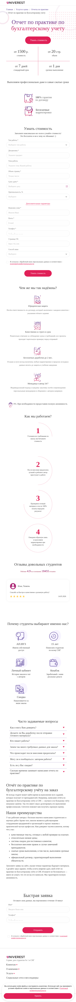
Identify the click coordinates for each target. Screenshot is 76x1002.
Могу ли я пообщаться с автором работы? (31, 759)
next (42, 612)
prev (33, 612)
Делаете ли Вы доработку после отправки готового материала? (31, 734)
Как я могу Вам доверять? (23, 727)
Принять (38, 996)
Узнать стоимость (38, 40)
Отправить (38, 930)
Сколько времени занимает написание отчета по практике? (34, 771)
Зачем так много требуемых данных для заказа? (34, 747)
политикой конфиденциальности (22, 264)
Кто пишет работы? (20, 741)
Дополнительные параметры (38, 204)
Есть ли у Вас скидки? (21, 765)
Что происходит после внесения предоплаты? (33, 753)
